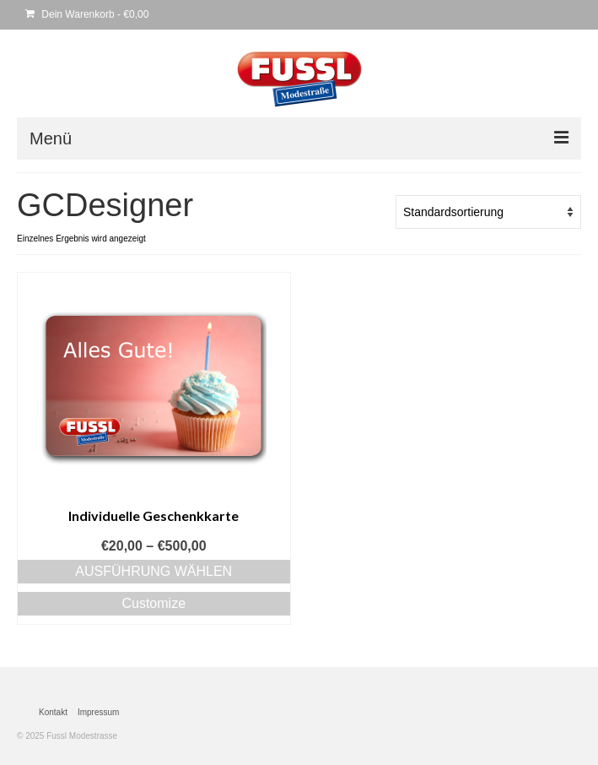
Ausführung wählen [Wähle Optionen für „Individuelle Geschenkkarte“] (153, 571)
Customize (153, 603)
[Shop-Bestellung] (488, 212)
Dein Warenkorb (86, 14)
